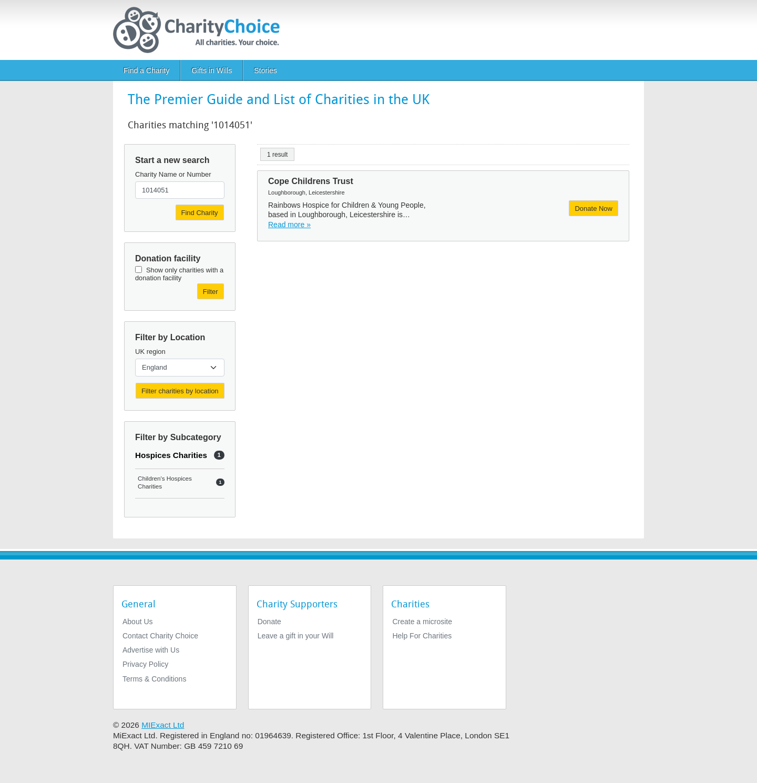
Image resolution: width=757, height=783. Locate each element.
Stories (265, 70)
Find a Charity (146, 70)
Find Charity (199, 213)
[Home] (200, 30)
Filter (210, 292)
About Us (137, 621)
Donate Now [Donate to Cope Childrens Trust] (593, 208)
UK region (150, 351)
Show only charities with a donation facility (179, 274)
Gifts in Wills (211, 70)
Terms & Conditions (154, 679)
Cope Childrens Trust (310, 181)
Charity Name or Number (173, 174)
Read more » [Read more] (289, 224)
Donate (269, 621)
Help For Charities (422, 636)
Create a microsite (422, 621)
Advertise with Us (150, 650)
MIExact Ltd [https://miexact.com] (162, 724)
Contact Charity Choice (160, 636)
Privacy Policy (145, 664)
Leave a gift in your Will (296, 636)
